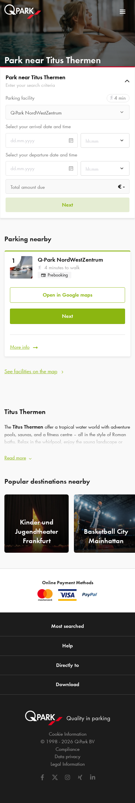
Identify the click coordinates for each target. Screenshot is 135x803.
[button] (67, 81)
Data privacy (67, 756)
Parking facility (20, 98)
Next (67, 316)
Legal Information (68, 764)
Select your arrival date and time (38, 126)
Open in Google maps (67, 295)
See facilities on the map (30, 371)
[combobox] (67, 114)
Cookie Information (67, 734)
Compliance (67, 749)
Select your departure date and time (41, 155)
